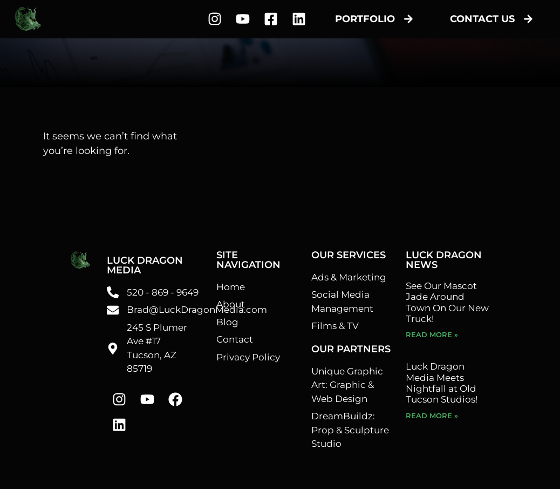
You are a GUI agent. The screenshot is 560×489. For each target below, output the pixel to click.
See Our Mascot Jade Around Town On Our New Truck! (447, 302)
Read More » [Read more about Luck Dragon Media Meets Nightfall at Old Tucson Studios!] (432, 415)
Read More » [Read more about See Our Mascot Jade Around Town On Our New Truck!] (432, 334)
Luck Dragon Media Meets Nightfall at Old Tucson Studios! (441, 383)
